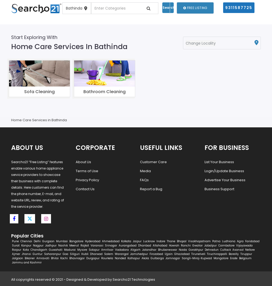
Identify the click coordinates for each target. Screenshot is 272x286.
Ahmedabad (111, 241)
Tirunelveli (198, 254)
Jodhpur (51, 246)
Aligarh (135, 250)
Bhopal (181, 241)
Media (145, 171)
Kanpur (26, 246)
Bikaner (30, 258)
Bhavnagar (77, 258)
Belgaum (245, 258)
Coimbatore (226, 246)
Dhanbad (144, 246)
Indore (160, 241)
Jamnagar (172, 258)
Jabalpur (210, 246)
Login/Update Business (224, 171)
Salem (108, 254)
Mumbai (62, 241)
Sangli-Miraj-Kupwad (197, 258)
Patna (216, 241)
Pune (15, 241)
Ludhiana (228, 241)
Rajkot (84, 246)
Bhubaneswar (167, 250)
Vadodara (122, 250)
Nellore (250, 250)
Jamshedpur (139, 254)
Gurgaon (48, 241)
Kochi (64, 258)
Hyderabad (92, 241)
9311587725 (238, 7)
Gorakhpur (196, 250)
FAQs (144, 180)
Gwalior (197, 246)
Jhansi (26, 254)
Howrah (174, 246)
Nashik (63, 246)
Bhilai (55, 258)
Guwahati (55, 250)
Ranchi (186, 246)
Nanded (120, 258)
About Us (83, 161)
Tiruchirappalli (217, 254)
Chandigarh (39, 250)
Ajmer (16, 254)
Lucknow (149, 241)
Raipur (16, 250)
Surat (16, 246)
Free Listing (195, 8)
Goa (65, 254)
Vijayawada (244, 246)
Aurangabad (128, 246)
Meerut (74, 246)
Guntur (37, 254)
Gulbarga (157, 258)
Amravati (42, 258)
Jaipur (137, 241)
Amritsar (107, 250)
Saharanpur (52, 254)
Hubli (84, 254)
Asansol (238, 250)
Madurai (70, 250)
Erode (233, 258)
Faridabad (252, 241)
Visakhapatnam (199, 241)
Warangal (122, 254)
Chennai (26, 241)
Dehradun (212, 250)
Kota (26, 250)
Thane (171, 241)
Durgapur (93, 258)
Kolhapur (134, 258)
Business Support (219, 189)
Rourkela (107, 258)
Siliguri (75, 254)
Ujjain (169, 254)
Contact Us (85, 189)
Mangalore (221, 258)
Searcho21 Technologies (134, 279)
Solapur (94, 250)
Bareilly (234, 254)
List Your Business (219, 161)
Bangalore (76, 241)
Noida (183, 250)
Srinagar (111, 246)
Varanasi (97, 246)
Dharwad (96, 254)
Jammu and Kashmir (27, 263)
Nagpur (38, 246)
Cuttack (225, 250)
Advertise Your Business (225, 180)
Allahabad (160, 246)
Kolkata (126, 241)
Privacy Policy (87, 180)
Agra (240, 241)
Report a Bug (151, 189)
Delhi (37, 241)
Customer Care (153, 161)
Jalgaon (17, 258)
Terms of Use (87, 171)
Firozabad (156, 254)
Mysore (82, 250)
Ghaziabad (182, 254)
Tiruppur (246, 254)
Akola (145, 258)
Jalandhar (149, 250)
